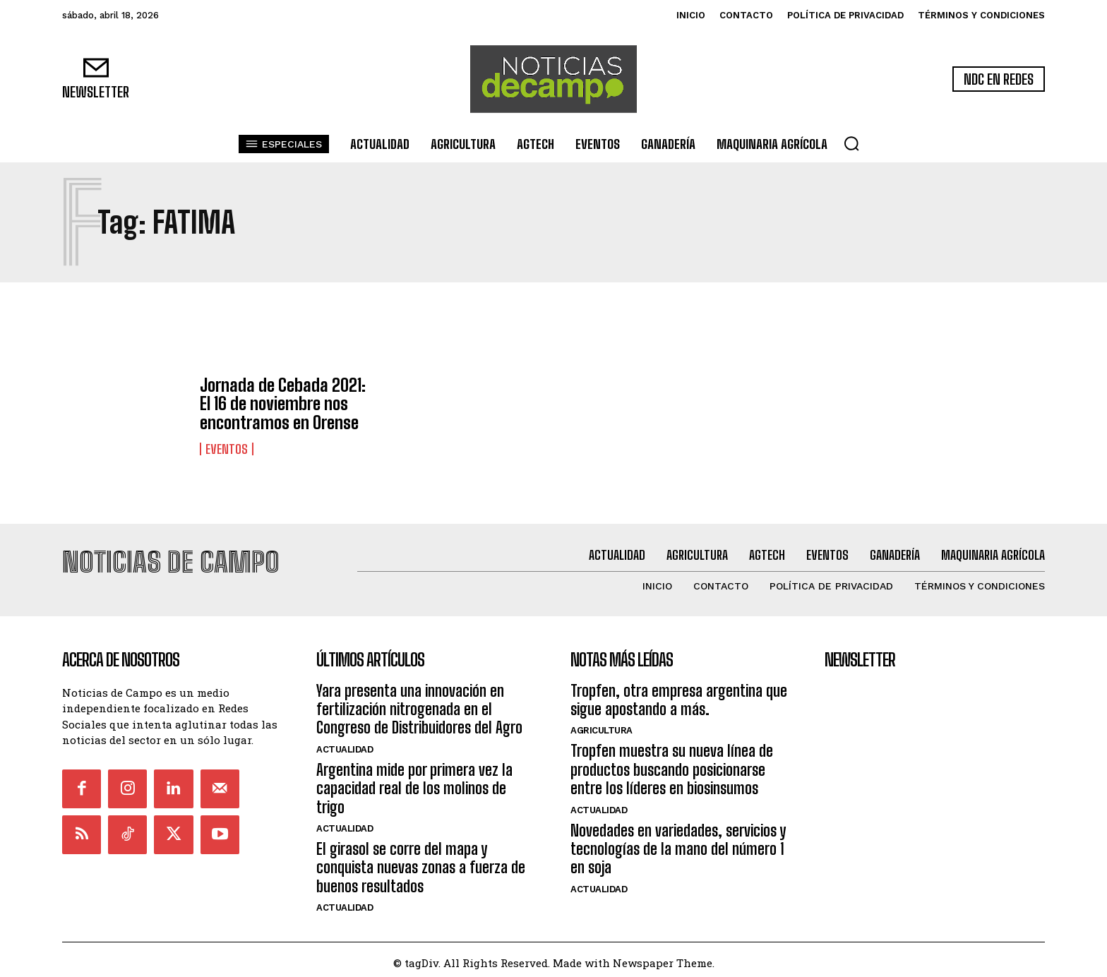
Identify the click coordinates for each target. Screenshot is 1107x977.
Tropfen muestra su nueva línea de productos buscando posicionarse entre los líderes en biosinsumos (671, 764)
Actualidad (344, 743)
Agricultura (601, 724)
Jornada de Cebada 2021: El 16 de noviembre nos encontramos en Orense (283, 404)
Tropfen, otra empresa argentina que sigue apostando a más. (678, 693)
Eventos (226, 449)
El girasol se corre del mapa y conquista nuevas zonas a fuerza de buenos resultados (420, 861)
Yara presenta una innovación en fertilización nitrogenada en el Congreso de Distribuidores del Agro (419, 703)
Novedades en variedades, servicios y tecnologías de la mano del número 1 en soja (678, 843)
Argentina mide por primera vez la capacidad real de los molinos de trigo (414, 782)
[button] (851, 143)
